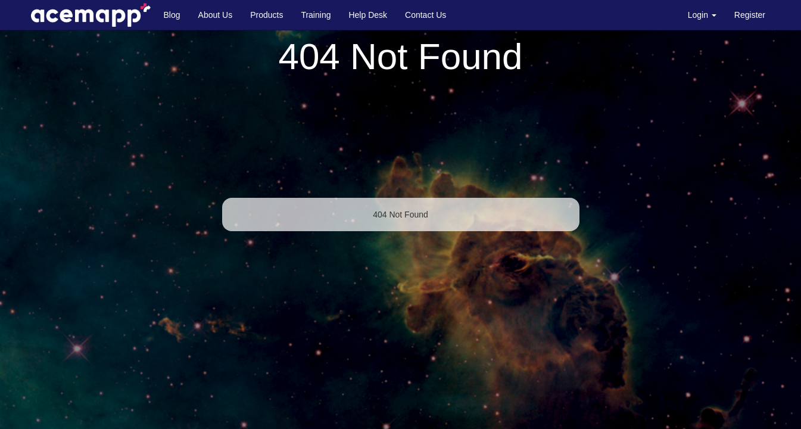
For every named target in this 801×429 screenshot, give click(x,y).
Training (316, 15)
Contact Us (425, 15)
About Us (215, 15)
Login (702, 15)
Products (266, 15)
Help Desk (367, 15)
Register (749, 15)
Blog (172, 15)
